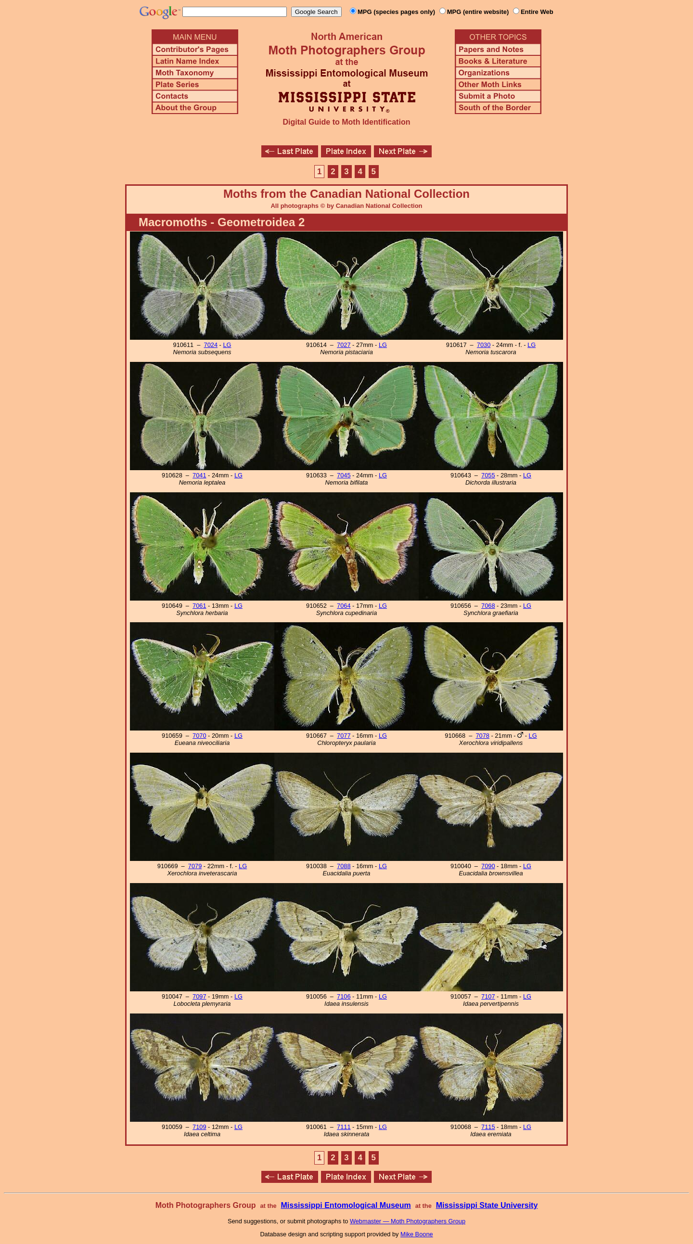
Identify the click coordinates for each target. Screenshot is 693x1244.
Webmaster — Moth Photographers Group (407, 1221)
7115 (488, 1126)
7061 (199, 605)
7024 (211, 344)
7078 (482, 735)
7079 (195, 866)
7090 (488, 866)
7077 (343, 735)
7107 (488, 996)
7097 (199, 996)
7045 (343, 475)
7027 (343, 344)
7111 (343, 1126)
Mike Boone (416, 1234)
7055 (488, 475)
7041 (199, 475)
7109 (199, 1126)
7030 (483, 344)
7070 (199, 735)
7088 (343, 866)
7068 (488, 605)
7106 (343, 996)
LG (227, 344)
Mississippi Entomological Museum (346, 1205)
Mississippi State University (487, 1205)
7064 (343, 605)
